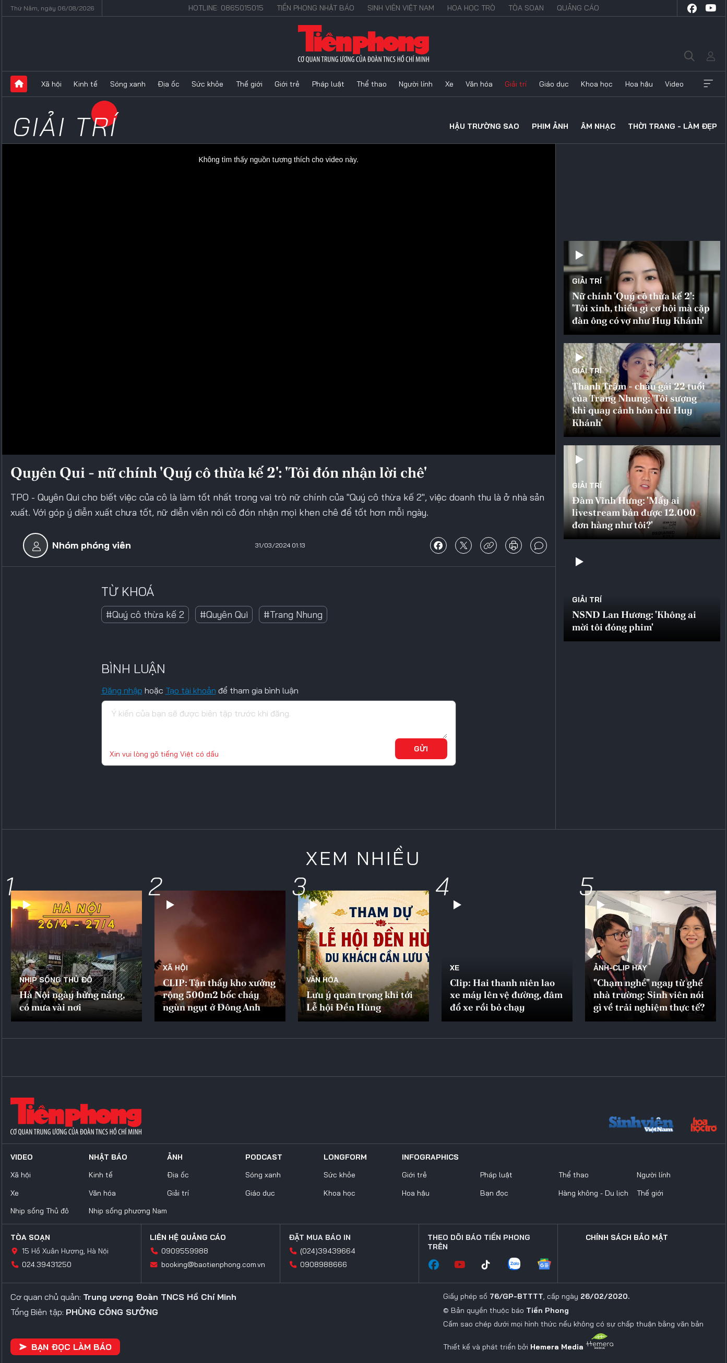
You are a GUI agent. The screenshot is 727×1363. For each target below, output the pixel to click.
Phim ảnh (550, 126)
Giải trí (516, 84)
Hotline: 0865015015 (226, 8)
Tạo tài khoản (190, 690)
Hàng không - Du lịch (593, 1193)
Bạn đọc (494, 1193)
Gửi (421, 748)
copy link (488, 545)
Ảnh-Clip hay (620, 967)
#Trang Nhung (293, 614)
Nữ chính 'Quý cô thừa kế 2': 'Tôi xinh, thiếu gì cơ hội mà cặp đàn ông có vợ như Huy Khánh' (641, 308)
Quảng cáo (578, 8)
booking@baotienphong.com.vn (213, 1264)
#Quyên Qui (224, 614)
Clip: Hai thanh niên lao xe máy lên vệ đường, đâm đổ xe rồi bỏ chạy (506, 995)
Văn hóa (479, 84)
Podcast (263, 1157)
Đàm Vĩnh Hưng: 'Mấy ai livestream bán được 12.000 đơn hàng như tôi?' (634, 512)
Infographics (430, 1157)
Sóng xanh (128, 84)
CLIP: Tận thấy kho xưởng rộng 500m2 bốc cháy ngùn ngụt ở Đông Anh (219, 995)
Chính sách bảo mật (627, 1237)
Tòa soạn (526, 8)
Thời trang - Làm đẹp (672, 126)
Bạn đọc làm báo (65, 1347)
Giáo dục (554, 84)
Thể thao (371, 84)
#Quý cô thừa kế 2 (145, 614)
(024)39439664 (327, 1251)
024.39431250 (46, 1264)
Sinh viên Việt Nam (400, 8)
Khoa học (597, 84)
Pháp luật (328, 84)
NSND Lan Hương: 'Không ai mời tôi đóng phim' (634, 620)
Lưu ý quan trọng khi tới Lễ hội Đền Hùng (359, 1001)
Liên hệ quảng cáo (188, 1237)
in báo (513, 545)
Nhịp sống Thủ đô (55, 979)
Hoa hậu (639, 84)
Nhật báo (108, 1157)
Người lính (416, 84)
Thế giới (249, 84)
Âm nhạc (598, 126)
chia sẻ (438, 545)
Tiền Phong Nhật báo (315, 8)
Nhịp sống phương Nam (128, 1210)
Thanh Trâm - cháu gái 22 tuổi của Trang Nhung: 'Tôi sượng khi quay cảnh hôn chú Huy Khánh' (638, 404)
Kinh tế (86, 84)
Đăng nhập (121, 690)
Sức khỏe (207, 84)
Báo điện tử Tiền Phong (363, 44)
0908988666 (323, 1264)
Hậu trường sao (484, 126)
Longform (345, 1157)
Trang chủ (18, 84)
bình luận (538, 545)
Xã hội (51, 84)
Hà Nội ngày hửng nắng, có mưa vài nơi (72, 1001)
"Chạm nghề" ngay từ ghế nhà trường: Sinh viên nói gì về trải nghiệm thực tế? (649, 995)
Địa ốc (169, 84)
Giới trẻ (287, 84)
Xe (449, 84)
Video (674, 84)
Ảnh (175, 1157)
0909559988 (184, 1251)
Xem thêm (708, 84)
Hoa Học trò (471, 8)
